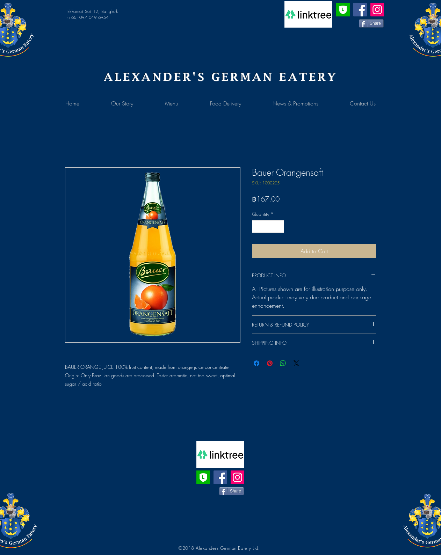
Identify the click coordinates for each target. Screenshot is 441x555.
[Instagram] (377, 9)
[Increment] (278, 226)
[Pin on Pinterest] (270, 363)
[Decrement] (257, 226)
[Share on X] (296, 363)
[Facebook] (360, 9)
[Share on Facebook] (256, 363)
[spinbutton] (268, 226)
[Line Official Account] (343, 9)
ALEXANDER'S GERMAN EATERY (221, 76)
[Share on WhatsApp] (283, 363)
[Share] (371, 23)
